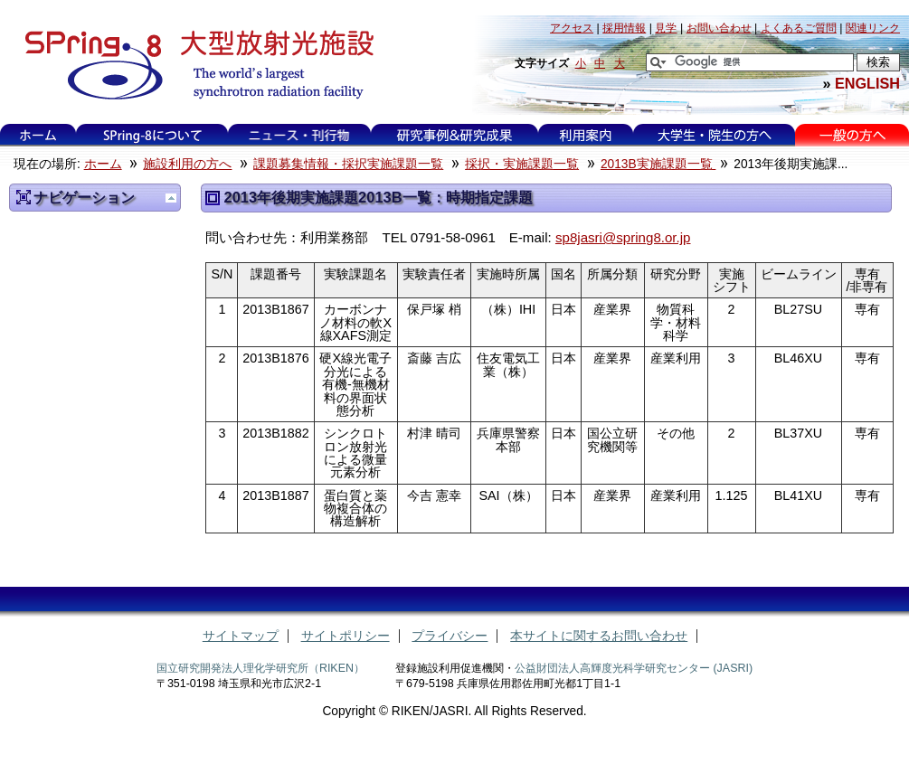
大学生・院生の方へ (714, 135)
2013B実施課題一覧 (658, 164)
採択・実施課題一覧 (522, 164)
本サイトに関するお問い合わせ (598, 636)
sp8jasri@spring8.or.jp (623, 237)
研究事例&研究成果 (454, 135)
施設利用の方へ (187, 164)
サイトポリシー (345, 636)
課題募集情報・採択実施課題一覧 (348, 164)
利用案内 (585, 135)
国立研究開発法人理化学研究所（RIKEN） (260, 668)
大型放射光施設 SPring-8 (193, 65)
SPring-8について (152, 135)
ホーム (38, 135)
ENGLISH (867, 83)
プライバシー (450, 636)
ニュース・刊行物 (299, 135)
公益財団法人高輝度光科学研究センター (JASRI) (634, 668)
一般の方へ (852, 135)
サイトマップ (241, 636)
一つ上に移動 (171, 198)
